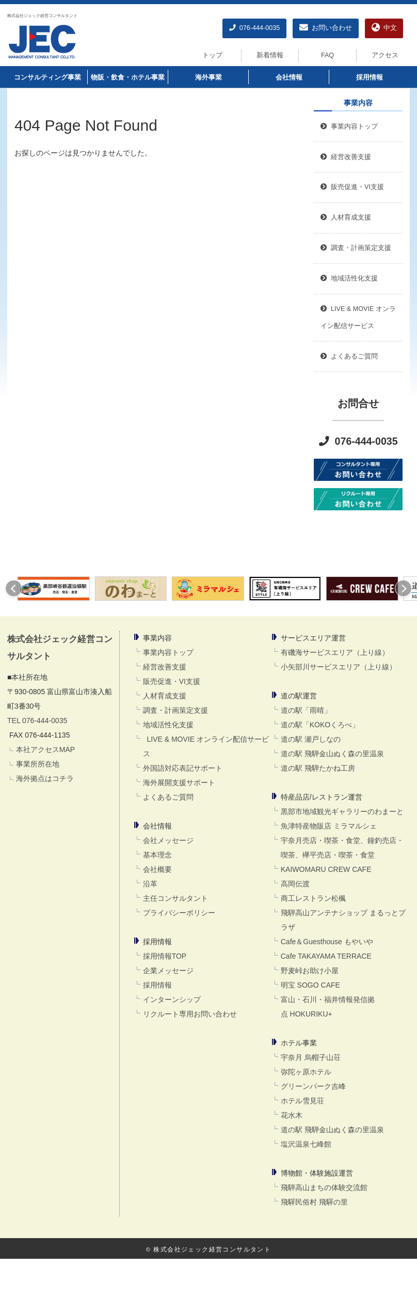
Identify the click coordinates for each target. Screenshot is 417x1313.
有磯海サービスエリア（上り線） (335, 652)
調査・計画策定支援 (175, 710)
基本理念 (157, 855)
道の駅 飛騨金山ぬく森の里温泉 (332, 753)
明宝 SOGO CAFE (310, 985)
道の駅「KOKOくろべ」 (320, 725)
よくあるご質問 (168, 797)
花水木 (291, 1115)
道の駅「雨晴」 (306, 710)
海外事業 (208, 77)
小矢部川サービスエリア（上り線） (338, 667)
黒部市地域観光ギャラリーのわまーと (342, 811)
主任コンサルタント (175, 898)
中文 (384, 28)
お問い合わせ (325, 28)
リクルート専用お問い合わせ (190, 1014)
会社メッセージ (168, 840)
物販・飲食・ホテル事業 (128, 77)
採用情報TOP (165, 956)
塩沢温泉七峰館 (306, 1144)
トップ (212, 55)
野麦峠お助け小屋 (310, 970)
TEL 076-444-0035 (37, 720)
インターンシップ (172, 999)
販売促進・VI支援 (171, 681)
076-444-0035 (254, 28)
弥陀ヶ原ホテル (306, 1072)
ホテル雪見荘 (302, 1101)
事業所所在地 (37, 764)
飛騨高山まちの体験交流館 (324, 1187)
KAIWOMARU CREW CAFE (326, 869)
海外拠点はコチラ (45, 778)
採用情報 (369, 77)
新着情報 (269, 55)
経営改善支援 (345, 157)
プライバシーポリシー (179, 913)
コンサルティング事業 (47, 77)
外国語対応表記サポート (182, 768)
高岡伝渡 (295, 884)
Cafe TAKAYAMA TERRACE (326, 956)
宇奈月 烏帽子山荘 (311, 1057)
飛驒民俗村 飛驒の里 (314, 1202)
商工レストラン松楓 (313, 898)
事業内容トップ (349, 126)
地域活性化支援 (168, 725)
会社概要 (157, 869)
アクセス (385, 55)
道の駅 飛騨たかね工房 (318, 768)
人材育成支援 (164, 696)
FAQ (327, 55)
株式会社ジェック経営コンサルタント (42, 15)
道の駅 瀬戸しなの (311, 739)
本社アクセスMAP (45, 749)
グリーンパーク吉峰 (313, 1086)
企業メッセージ (168, 970)
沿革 (150, 884)
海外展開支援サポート (179, 782)
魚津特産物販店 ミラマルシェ (329, 826)
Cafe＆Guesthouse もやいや (327, 941)
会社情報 (289, 77)
